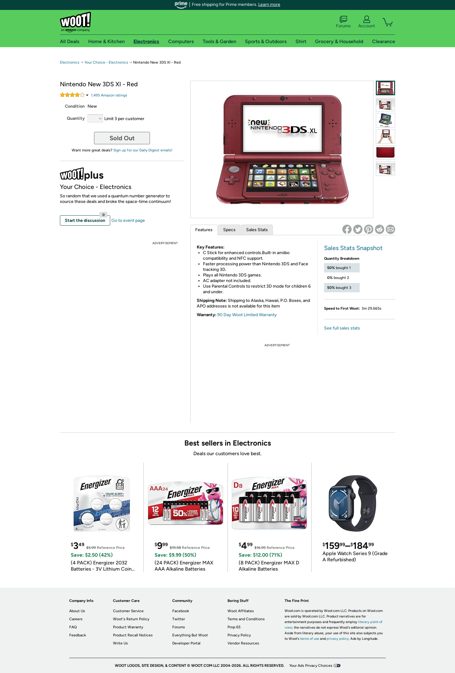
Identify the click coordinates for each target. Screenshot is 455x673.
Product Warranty (128, 627)
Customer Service (128, 611)
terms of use (309, 639)
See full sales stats (342, 328)
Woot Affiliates (241, 611)
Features (204, 229)
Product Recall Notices (133, 635)
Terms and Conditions (246, 619)
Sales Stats (257, 229)
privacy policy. (338, 639)
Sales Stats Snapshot (353, 248)
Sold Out (122, 138)
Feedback (77, 635)
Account (366, 22)
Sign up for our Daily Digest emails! (143, 150)
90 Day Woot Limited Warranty (247, 314)
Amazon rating (109, 95)
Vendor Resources (243, 643)
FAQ (73, 627)
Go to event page (128, 220)
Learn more (269, 4)
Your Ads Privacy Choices (310, 665)
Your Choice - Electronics (106, 62)
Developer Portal (186, 643)
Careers (76, 619)
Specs (229, 229)
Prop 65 (234, 627)
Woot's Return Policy (131, 619)
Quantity (76, 118)
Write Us (120, 643)
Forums (343, 22)
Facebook (180, 611)
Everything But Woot (190, 635)
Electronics (69, 62)
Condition (75, 106)
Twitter (178, 619)
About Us (77, 611)
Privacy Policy (239, 635)
